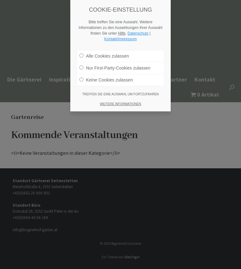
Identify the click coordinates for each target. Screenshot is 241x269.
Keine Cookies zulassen (106, 74)
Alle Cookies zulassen (104, 50)
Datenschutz (137, 28)
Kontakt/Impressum (120, 34)
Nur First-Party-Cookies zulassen (114, 62)
